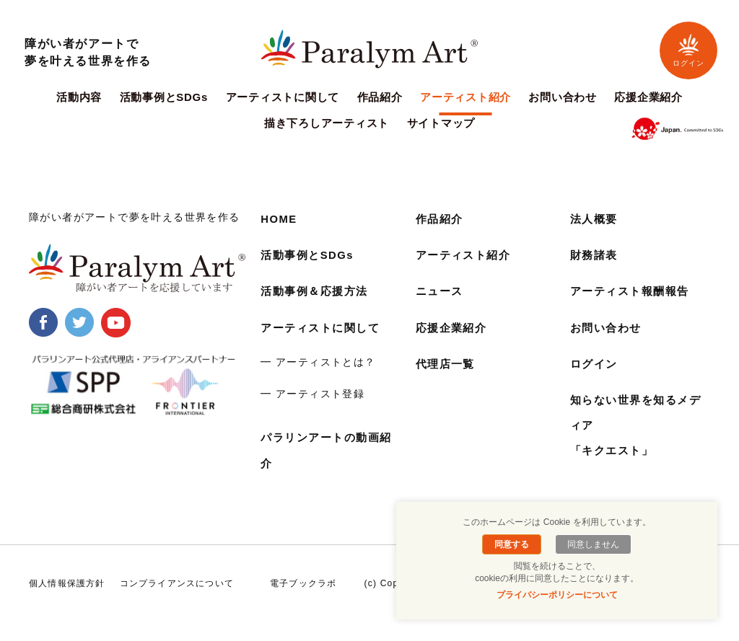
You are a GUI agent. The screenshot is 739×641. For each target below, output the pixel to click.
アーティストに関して (283, 97)
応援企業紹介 (648, 97)
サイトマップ (441, 123)
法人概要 (595, 219)
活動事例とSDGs (164, 97)
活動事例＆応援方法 (318, 291)
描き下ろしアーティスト (326, 123)
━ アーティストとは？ (318, 362)
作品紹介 (380, 97)
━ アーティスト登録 (312, 393)
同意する (514, 544)
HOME (280, 219)
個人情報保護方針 (67, 583)
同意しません (591, 544)
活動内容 (79, 97)
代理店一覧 (447, 364)
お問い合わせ (562, 97)
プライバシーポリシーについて (557, 595)
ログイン (688, 50)
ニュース (441, 291)
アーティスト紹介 (465, 97)
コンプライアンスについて (177, 583)
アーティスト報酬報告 (633, 291)
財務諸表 (595, 255)
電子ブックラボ (303, 583)
